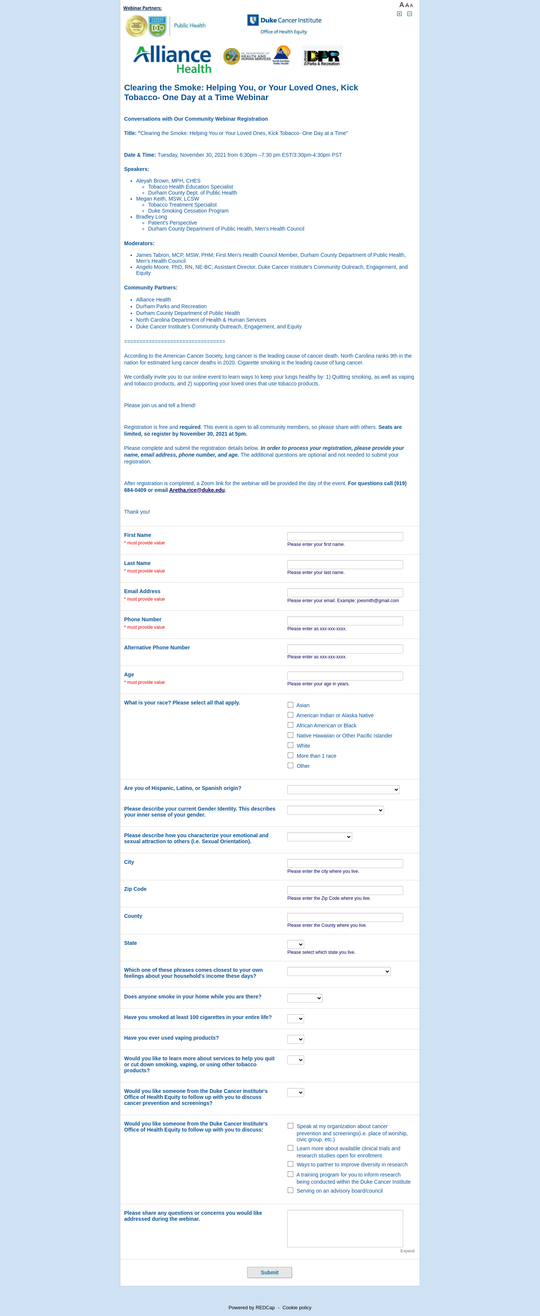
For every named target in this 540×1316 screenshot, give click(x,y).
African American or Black (326, 725)
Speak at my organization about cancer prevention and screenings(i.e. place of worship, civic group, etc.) (352, 1132)
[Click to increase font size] (400, 14)
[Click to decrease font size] (410, 14)
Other (303, 766)
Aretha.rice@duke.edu (197, 490)
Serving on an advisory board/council (340, 1191)
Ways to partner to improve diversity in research (352, 1165)
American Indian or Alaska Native (335, 715)
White (303, 746)
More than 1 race (316, 756)
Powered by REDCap (251, 1307)
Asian (302, 705)
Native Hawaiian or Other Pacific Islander (344, 736)
